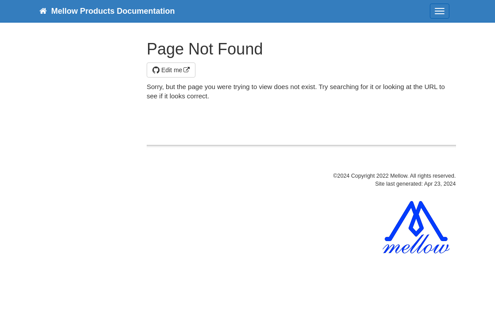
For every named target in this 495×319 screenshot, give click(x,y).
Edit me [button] (167, 70)
